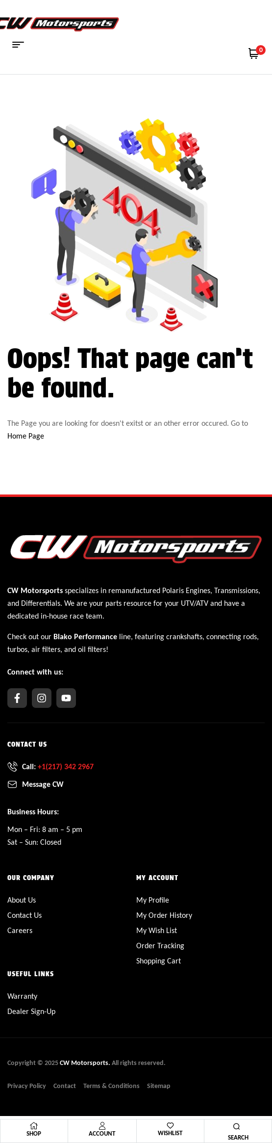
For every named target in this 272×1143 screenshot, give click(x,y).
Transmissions (236, 590)
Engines (198, 590)
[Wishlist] (170, 1125)
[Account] (102, 1126)
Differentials (40, 603)
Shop (33, 1133)
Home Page (25, 436)
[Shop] (34, 1126)
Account (102, 1133)
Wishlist (170, 1133)
